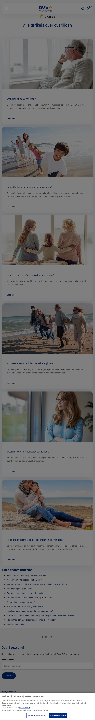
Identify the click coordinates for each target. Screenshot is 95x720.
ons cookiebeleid (24, 710)
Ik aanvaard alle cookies (58, 717)
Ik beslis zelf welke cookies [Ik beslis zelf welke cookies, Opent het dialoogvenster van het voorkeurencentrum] (36, 717)
